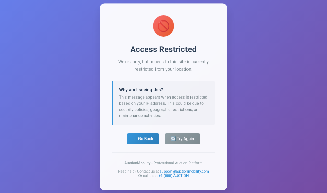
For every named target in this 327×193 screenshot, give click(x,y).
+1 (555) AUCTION (174, 176)
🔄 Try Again (182, 139)
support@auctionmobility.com (184, 172)
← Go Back (143, 139)
